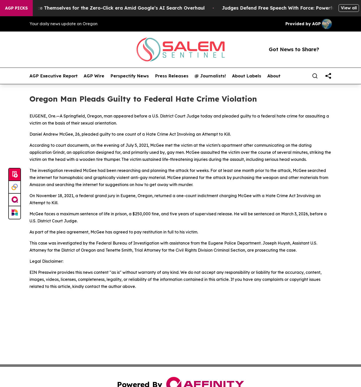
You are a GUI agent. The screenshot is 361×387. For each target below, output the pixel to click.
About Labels (246, 75)
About (273, 75)
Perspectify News (129, 75)
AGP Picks (16, 8)
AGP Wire (94, 75)
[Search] (315, 76)
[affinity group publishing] (14, 200)
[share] (328, 75)
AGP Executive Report (53, 75)
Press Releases (171, 75)
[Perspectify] (14, 187)
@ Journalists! (210, 75)
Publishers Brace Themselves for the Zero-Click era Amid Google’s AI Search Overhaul (107, 8)
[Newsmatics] (14, 212)
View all (349, 7)
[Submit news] (14, 174)
